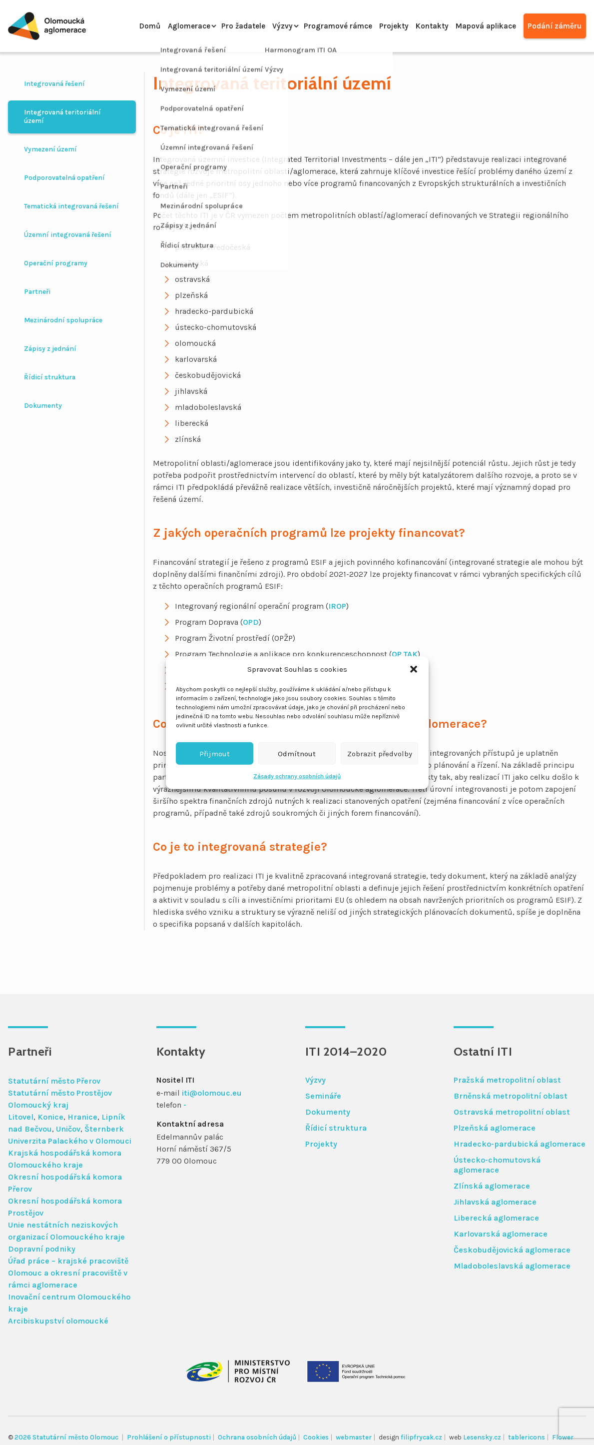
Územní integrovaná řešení (67, 234)
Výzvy (263, 25)
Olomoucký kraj (38, 1105)
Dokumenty (43, 405)
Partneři (37, 291)
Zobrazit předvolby (379, 753)
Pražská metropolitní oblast (507, 1080)
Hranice (82, 1117)
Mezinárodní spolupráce (63, 320)
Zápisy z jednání (50, 348)
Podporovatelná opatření (64, 177)
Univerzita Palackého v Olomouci (69, 1141)
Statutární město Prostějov (60, 1093)
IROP (337, 606)
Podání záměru (554, 25)
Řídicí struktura (49, 377)
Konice (50, 1117)
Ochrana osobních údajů (257, 1437)
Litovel (20, 1117)
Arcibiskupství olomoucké (58, 1321)
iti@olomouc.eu (212, 1093)
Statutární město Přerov (54, 1081)
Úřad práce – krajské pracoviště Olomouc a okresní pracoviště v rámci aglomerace (68, 1273)
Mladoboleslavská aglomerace (512, 1266)
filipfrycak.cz (421, 1437)
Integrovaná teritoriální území (62, 116)
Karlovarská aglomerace (501, 1234)
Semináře (323, 1096)
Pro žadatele (221, 25)
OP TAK (405, 654)
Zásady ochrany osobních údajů (297, 776)
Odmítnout (297, 753)
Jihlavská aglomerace (495, 1202)
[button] (414, 669)
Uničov (68, 1129)
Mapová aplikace (482, 25)
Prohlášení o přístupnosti (169, 1437)
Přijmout (214, 753)
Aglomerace (163, 25)
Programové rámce (322, 25)
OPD (251, 622)
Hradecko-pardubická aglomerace (520, 1144)
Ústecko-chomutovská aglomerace (497, 1165)
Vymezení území (50, 149)
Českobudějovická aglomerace (512, 1250)
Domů (120, 25)
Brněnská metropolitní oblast (511, 1096)
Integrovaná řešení (54, 83)
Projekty (382, 25)
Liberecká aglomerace (496, 1218)
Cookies (316, 1437)
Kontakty (424, 25)
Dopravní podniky (41, 1249)
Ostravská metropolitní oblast (512, 1112)
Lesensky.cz (482, 1437)
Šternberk (104, 1129)
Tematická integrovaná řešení (71, 206)
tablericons (526, 1437)
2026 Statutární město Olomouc (67, 1437)
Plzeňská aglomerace (495, 1128)
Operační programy (55, 263)
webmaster (354, 1437)
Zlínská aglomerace (492, 1186)
